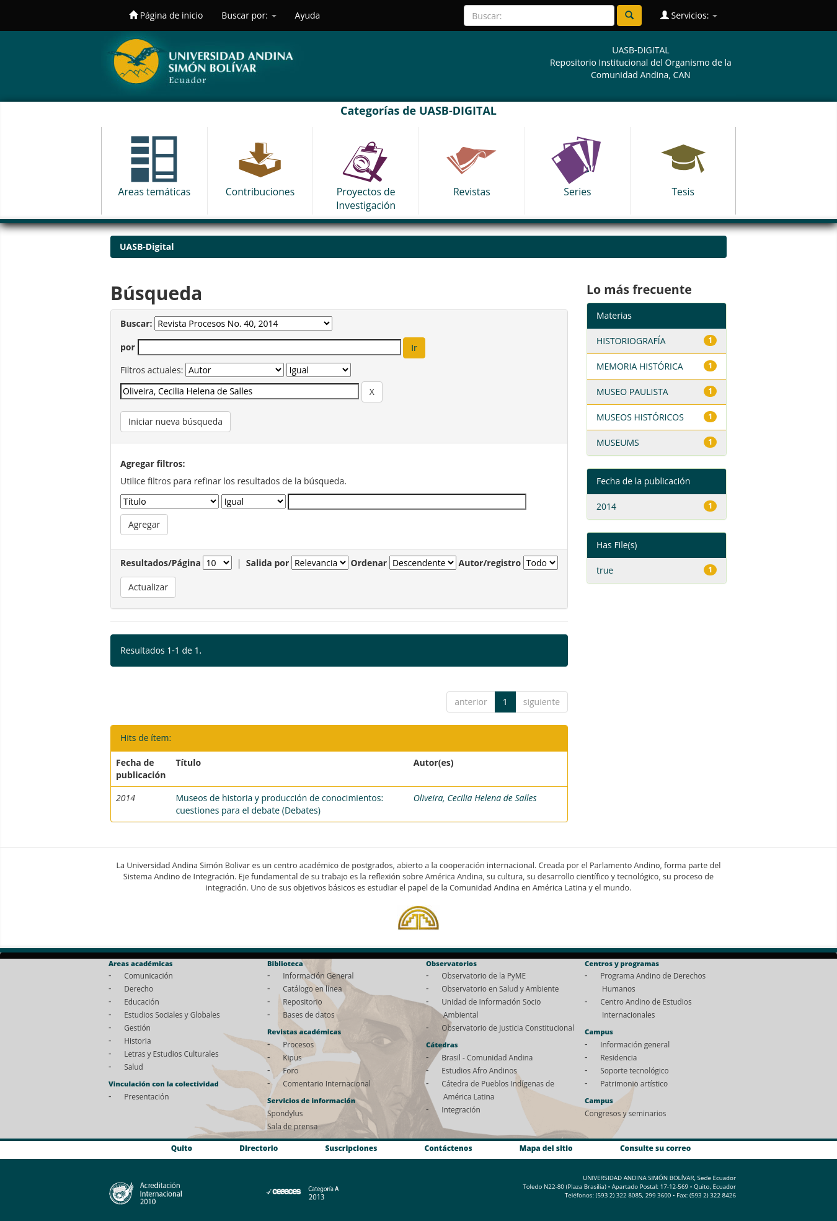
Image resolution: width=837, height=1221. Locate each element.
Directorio (258, 1148)
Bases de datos (308, 1014)
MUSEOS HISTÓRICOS (640, 417)
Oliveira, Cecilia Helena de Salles (475, 798)
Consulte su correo (655, 1148)
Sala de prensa (292, 1126)
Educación (141, 1001)
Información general (635, 1044)
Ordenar (369, 563)
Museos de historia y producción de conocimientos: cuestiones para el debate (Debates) (279, 804)
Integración (460, 1109)
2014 (606, 506)
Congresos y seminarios (625, 1113)
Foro (290, 1070)
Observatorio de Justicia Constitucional (507, 1027)
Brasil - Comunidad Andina (487, 1057)
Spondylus (285, 1113)
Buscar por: (248, 15)
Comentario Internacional (327, 1083)
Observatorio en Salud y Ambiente (500, 988)
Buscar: (136, 323)
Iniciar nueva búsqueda (175, 421)
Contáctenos (448, 1148)
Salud (133, 1067)
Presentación (146, 1096)
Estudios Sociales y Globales (171, 1014)
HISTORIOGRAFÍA (631, 341)
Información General (318, 975)
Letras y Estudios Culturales (171, 1054)
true (604, 570)
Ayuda (308, 15)
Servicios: (688, 15)
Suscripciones (351, 1148)
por (127, 347)
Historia (137, 1041)
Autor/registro (490, 563)
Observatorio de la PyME (483, 975)
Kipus (292, 1057)
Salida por (268, 563)
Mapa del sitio (546, 1148)
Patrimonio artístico (634, 1083)
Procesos (298, 1044)
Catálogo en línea (312, 988)
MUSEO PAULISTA (632, 391)
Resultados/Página (160, 563)
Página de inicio (166, 15)
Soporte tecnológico (634, 1070)
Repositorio (302, 1001)
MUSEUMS (617, 442)
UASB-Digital (147, 246)
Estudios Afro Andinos (479, 1070)
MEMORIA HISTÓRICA (639, 366)
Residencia (618, 1057)
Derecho (138, 988)
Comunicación (148, 975)
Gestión (137, 1027)
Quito (181, 1148)
